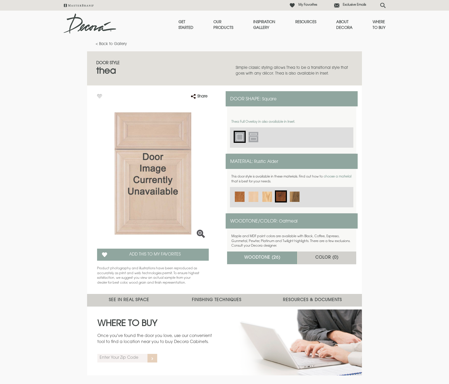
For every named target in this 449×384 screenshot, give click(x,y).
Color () (326, 258)
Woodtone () (262, 258)
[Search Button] (382, 5)
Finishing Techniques (216, 300)
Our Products (223, 25)
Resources (305, 22)
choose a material (337, 176)
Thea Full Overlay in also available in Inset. (263, 122)
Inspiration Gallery (264, 25)
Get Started (185, 25)
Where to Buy (379, 25)
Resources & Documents (312, 300)
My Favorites (307, 5)
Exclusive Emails (354, 5)
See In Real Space (129, 300)
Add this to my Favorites (155, 255)
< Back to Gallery (111, 44)
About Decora (344, 25)
